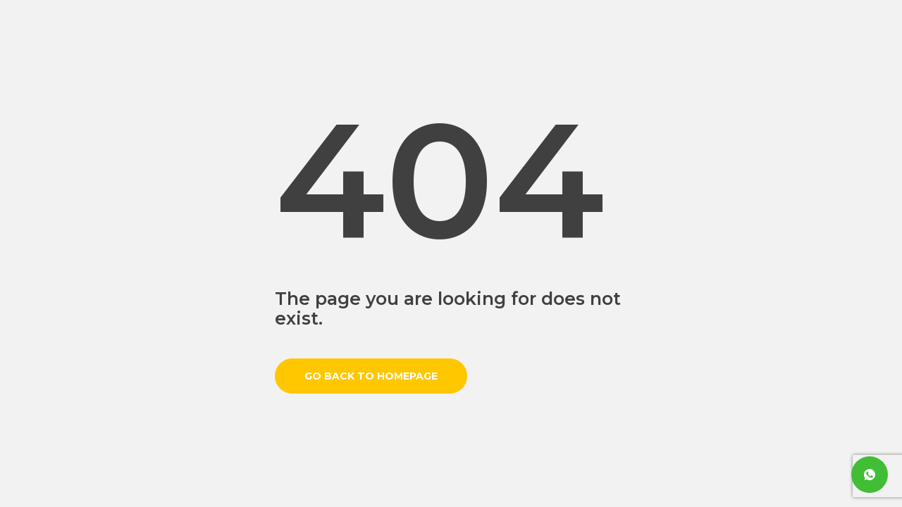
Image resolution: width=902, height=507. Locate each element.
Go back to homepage (371, 376)
